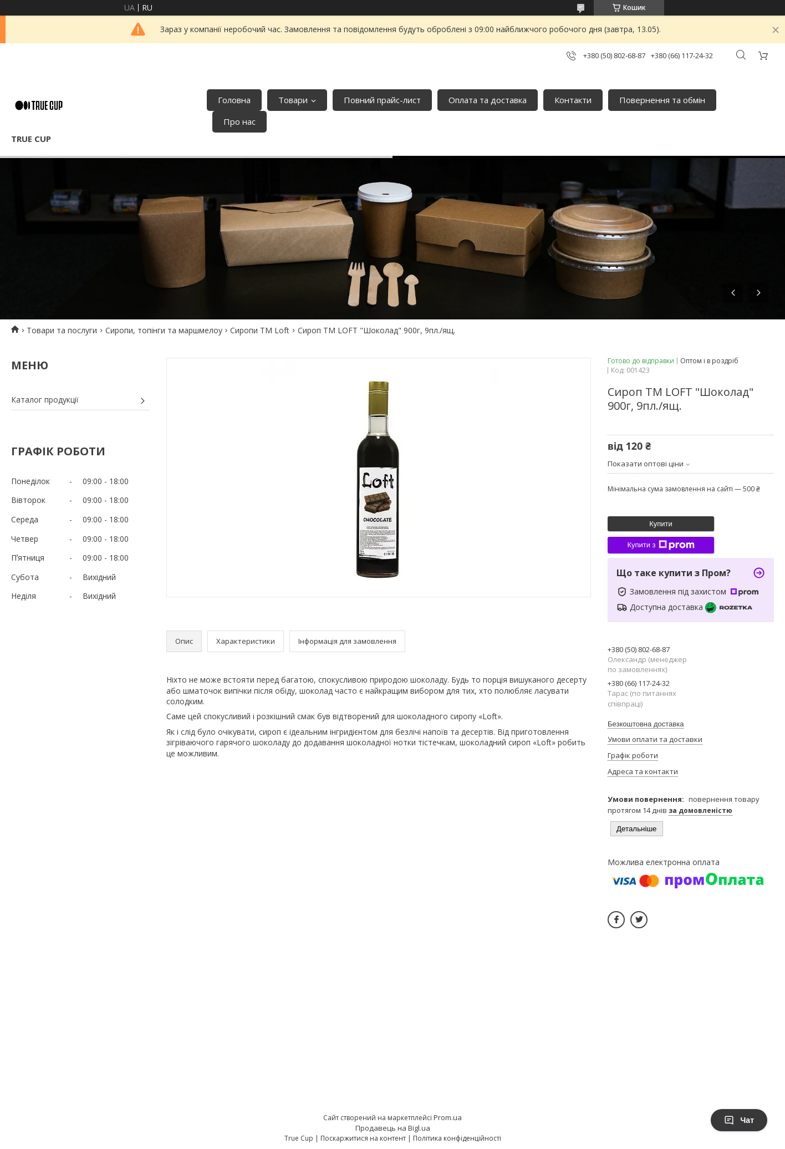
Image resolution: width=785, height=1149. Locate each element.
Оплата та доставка (487, 99)
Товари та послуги (62, 330)
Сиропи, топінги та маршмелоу (163, 330)
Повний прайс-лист (382, 99)
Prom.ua (448, 1117)
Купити (660, 524)
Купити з (660, 545)
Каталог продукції (45, 399)
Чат (739, 1120)
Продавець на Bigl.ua (392, 1128)
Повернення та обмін (662, 99)
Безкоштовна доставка (646, 724)
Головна (234, 99)
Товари (293, 99)
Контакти (573, 99)
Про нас (239, 121)
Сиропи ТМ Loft (259, 330)
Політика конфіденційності (457, 1138)
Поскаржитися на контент (363, 1138)
